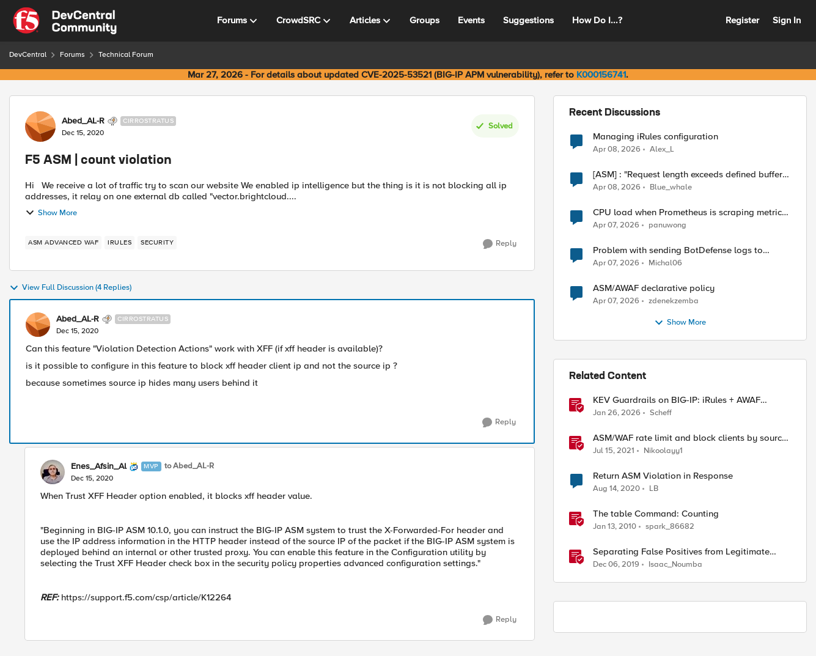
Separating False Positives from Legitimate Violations (681, 552)
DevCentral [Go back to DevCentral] (27, 54)
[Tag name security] (157, 242)
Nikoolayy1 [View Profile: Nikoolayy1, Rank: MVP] (663, 450)
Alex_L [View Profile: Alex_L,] (662, 148)
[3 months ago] (617, 149)
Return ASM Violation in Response (663, 476)
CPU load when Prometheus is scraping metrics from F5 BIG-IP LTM (689, 212)
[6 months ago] (617, 413)
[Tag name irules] (119, 242)
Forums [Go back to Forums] (72, 54)
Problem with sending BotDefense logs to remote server (678, 250)
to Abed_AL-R (189, 466)
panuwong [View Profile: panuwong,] (667, 225)
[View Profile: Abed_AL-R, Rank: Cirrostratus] (40, 126)
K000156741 (601, 74)
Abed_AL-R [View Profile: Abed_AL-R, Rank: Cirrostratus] (83, 121)
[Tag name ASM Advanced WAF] (63, 242)
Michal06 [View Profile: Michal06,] (665, 263)
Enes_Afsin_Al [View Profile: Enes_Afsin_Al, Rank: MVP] (99, 466)
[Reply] (499, 244)
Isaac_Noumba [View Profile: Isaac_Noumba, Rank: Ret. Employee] (675, 564)
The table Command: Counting (656, 514)
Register (742, 20)
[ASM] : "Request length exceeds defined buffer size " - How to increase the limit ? (687, 174)
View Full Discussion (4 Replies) (70, 288)
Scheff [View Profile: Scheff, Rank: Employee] (661, 413)
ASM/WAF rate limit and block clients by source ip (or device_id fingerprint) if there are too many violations (692, 438)
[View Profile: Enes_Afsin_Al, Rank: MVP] (52, 472)
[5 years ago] (613, 451)
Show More (51, 213)
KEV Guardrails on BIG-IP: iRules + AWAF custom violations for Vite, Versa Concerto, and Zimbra (689, 400)
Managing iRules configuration (655, 136)
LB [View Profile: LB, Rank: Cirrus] (653, 488)
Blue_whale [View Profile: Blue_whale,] (671, 187)
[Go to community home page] (64, 20)
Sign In (787, 20)
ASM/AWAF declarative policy (654, 288)
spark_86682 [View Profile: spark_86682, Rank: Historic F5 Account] (669, 526)
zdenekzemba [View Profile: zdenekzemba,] (674, 301)
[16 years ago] (614, 527)
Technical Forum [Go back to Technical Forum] (125, 54)
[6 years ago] (616, 565)
